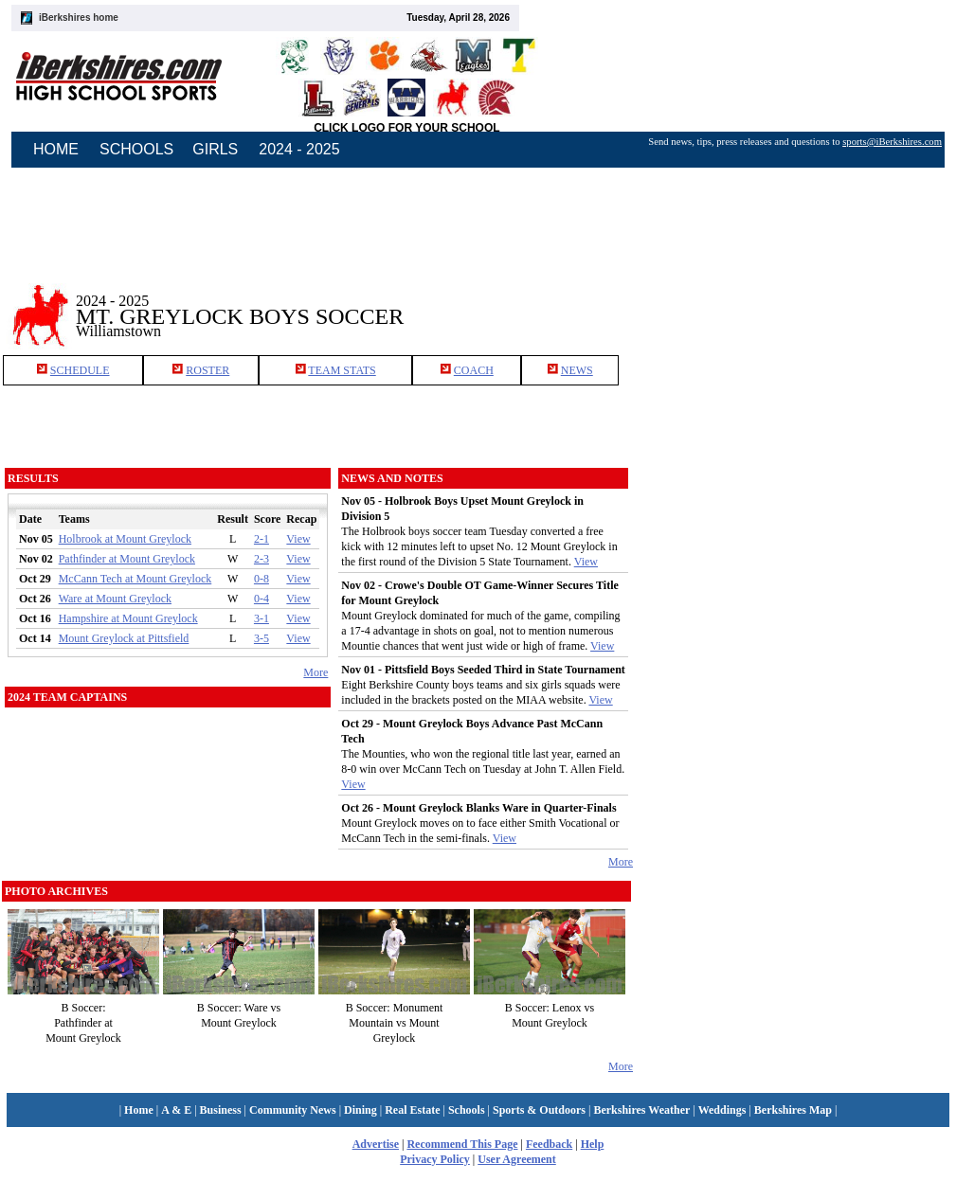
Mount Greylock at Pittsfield (124, 638)
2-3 (261, 558)
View (298, 539)
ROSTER (207, 370)
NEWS (577, 370)
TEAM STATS (341, 370)
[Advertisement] (795, 302)
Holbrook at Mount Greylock (125, 539)
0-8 (261, 578)
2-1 (261, 539)
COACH (474, 370)
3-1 (261, 618)
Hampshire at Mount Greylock (128, 618)
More (315, 672)
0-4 (261, 598)
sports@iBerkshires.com (892, 141)
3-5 (261, 638)
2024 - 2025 (299, 149)
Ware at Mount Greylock (115, 598)
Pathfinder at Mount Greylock (127, 558)
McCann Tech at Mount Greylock (135, 578)
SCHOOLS (136, 149)
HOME (56, 149)
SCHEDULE (80, 370)
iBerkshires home (78, 17)
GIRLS (215, 149)
